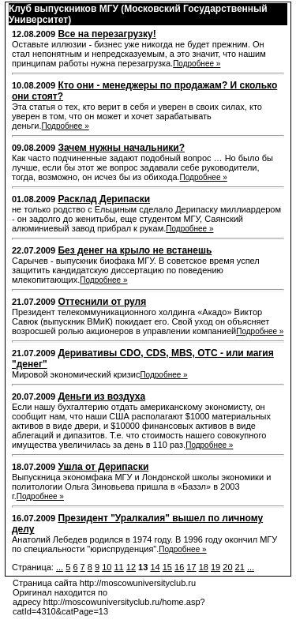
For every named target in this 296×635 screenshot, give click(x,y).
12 (131, 567)
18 (203, 567)
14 (154, 567)
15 (167, 567)
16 (179, 567)
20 (227, 567)
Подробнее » (196, 63)
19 (215, 567)
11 (118, 567)
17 (191, 567)
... (59, 567)
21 (240, 567)
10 (106, 567)
